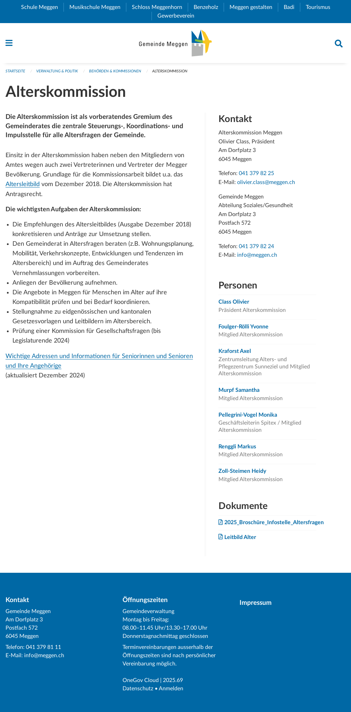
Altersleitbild (23, 184)
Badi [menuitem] (292, 7)
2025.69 (173, 680)
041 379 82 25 (256, 173)
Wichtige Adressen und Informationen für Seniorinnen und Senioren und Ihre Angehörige (99, 361)
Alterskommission (169, 71)
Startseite (15, 71)
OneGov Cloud (141, 680)
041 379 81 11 (43, 647)
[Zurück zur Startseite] (175, 43)
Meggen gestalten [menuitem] (254, 7)
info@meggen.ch (257, 255)
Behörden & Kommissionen (115, 71)
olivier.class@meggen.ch (266, 182)
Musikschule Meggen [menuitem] (97, 7)
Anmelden (171, 688)
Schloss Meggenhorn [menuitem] (160, 7)
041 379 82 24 (256, 246)
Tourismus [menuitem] (321, 7)
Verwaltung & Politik (57, 71)
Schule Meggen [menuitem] (42, 7)
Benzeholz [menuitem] (209, 7)
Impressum (256, 603)
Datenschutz (138, 688)
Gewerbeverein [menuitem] (178, 16)
